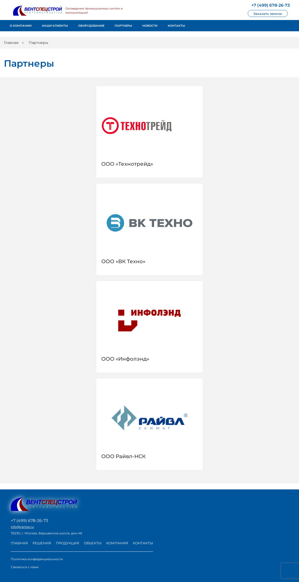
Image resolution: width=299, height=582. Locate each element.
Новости (149, 25)
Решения (42, 543)
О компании (21, 25)
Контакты (176, 25)
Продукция (67, 543)
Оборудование (91, 25)
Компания (117, 543)
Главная (19, 543)
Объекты (93, 543)
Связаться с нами (24, 567)
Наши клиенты (55, 25)
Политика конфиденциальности (37, 559)
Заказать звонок (267, 14)
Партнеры (123, 25)
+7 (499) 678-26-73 (29, 521)
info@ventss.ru (22, 526)
